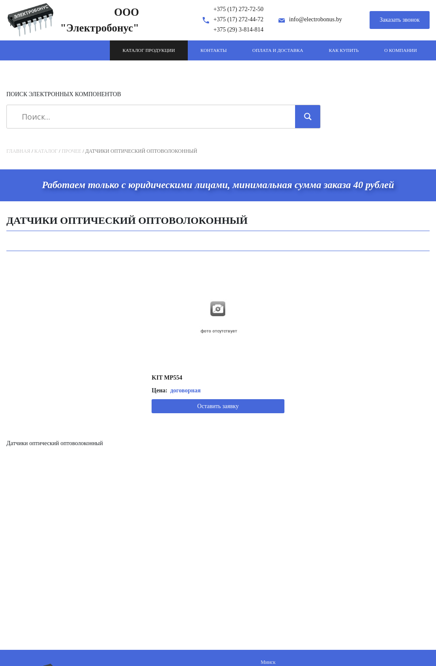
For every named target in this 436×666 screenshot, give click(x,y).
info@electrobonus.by (315, 19)
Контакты (214, 50)
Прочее (71, 151)
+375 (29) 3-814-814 (238, 29)
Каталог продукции (149, 50)
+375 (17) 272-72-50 (238, 9)
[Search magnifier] (308, 117)
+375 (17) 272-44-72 (238, 19)
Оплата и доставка (278, 50)
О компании (400, 50)
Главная (18, 151)
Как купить (344, 50)
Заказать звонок (400, 20)
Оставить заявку (217, 406)
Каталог (46, 151)
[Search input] (154, 117)
